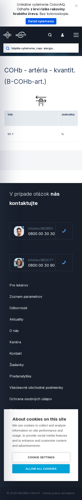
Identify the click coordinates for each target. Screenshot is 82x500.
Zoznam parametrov (25, 296)
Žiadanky (16, 365)
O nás (14, 331)
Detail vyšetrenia (41, 21)
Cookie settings (41, 457)
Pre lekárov (18, 285)
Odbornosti (18, 308)
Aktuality (16, 319)
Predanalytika (20, 376)
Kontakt (15, 353)
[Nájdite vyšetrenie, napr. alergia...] (43, 48)
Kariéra (15, 342)
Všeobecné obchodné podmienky (36, 387)
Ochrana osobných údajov (30, 399)
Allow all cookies (41, 468)
